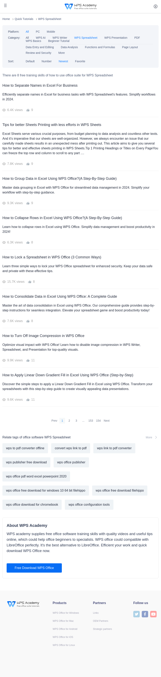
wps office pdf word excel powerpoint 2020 (36, 476)
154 (98, 420)
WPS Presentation (115, 37)
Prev (54, 420)
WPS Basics (33, 41)
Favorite (80, 61)
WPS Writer (60, 37)
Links (96, 612)
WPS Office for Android (65, 629)
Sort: (11, 61)
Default (30, 61)
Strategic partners (102, 629)
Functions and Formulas (100, 47)
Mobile (51, 31)
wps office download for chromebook (32, 504)
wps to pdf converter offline (25, 448)
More (61, 52)
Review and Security (38, 52)
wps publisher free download (26, 462)
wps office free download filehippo (120, 490)
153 (90, 420)
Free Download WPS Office (34, 568)
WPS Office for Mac (63, 621)
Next (107, 420)
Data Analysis (69, 47)
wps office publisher (71, 462)
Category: (14, 37)
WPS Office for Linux (64, 645)
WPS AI (41, 37)
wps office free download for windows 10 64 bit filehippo (45, 490)
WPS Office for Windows (66, 612)
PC (38, 31)
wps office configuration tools (89, 504)
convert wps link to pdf (71, 448)
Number (47, 61)
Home (6, 19)
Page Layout (130, 47)
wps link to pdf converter (114, 448)
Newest (63, 61)
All (27, 31)
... (83, 420)
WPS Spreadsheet (49, 19)
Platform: (13, 31)
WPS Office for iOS (63, 637)
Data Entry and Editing (40, 47)
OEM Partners (100, 621)
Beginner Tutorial (58, 41)
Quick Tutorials (24, 19)
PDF (137, 37)
